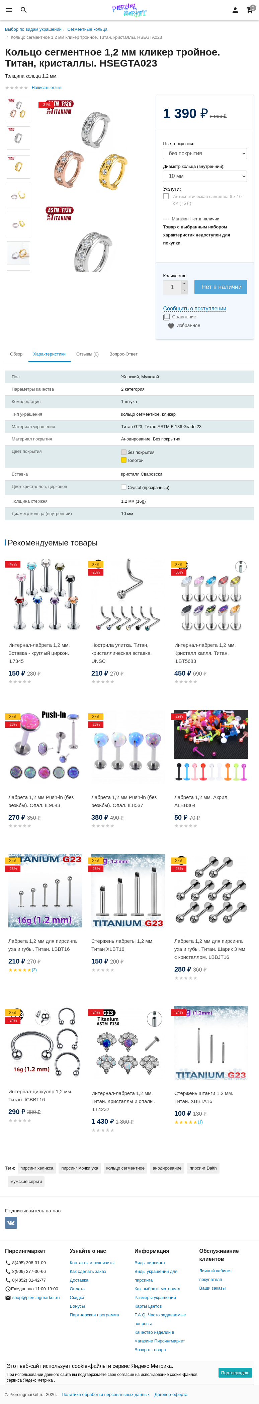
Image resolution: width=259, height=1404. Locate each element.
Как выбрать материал (157, 1288)
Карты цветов (148, 1306)
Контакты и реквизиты (92, 1262)
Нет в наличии (221, 287)
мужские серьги (26, 1181)
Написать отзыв (46, 87)
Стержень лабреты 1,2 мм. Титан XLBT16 (122, 945)
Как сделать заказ (88, 1271)
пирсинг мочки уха (79, 1168)
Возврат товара (150, 1349)
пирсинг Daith (203, 1168)
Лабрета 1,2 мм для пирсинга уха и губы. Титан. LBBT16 (42, 945)
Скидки (77, 1297)
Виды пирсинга (150, 1262)
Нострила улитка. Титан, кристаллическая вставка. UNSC (121, 653)
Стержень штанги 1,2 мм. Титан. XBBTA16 (203, 1097)
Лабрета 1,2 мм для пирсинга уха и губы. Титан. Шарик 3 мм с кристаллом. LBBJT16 (209, 949)
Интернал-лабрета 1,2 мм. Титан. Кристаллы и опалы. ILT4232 (123, 1101)
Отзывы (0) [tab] (87, 354)
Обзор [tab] (16, 354)
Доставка (79, 1280)
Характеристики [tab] (49, 354)
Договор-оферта (171, 1394)
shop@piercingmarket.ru (36, 1297)
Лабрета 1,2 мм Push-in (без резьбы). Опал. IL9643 (41, 801)
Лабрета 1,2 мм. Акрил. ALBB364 (201, 801)
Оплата (77, 1288)
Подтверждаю (235, 1372)
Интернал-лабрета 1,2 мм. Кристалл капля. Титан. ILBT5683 (205, 653)
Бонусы (77, 1306)
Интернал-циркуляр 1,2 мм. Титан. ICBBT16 (40, 1095)
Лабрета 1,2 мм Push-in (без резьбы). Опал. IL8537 (124, 801)
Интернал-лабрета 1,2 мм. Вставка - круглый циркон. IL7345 (39, 653)
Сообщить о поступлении (194, 308)
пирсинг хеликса (36, 1168)
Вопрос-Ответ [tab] (123, 354)
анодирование (167, 1168)
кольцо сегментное (125, 1168)
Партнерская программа (94, 1314)
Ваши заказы (212, 1288)
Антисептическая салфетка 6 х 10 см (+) (207, 200)
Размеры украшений (155, 1297)
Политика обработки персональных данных (106, 1394)
